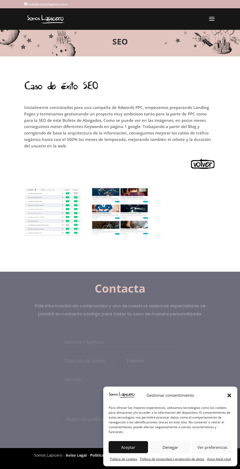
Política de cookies (123, 459)
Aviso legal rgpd (219, 459)
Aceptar (128, 447)
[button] (229, 395)
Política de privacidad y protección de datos (172, 459)
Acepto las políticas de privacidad (99, 419)
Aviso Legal (76, 455)
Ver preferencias (212, 447)
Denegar (170, 447)
